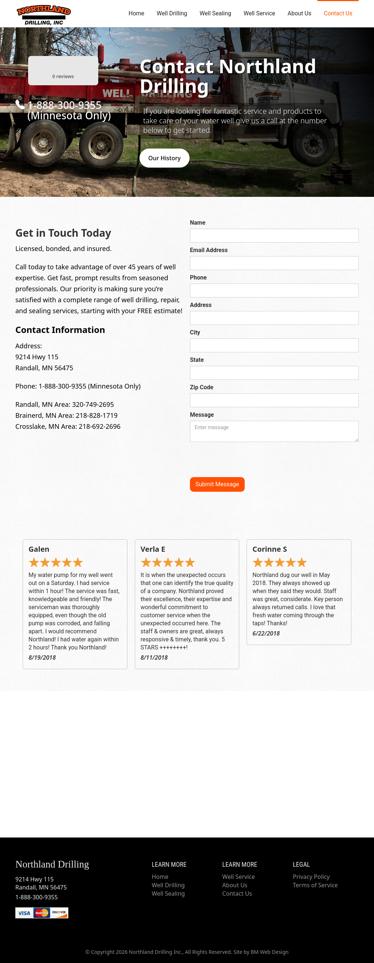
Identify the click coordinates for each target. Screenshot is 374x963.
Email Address (209, 250)
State (197, 359)
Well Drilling (172, 13)
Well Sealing (215, 13)
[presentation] (245, 460)
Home (136, 13)
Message (202, 414)
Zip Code (201, 387)
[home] (42, 13)
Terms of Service (315, 885)
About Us (299, 13)
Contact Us (338, 13)
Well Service (259, 13)
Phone (198, 277)
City (195, 332)
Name (197, 222)
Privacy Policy (311, 877)
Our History (164, 158)
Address (201, 304)
